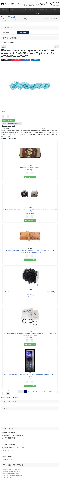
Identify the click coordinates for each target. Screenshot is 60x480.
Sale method (5, 128)
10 (50, 391)
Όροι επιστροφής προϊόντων (11, 473)
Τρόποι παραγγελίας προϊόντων (12, 469)
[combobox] (10, 32)
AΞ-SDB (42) (30, 378)
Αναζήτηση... (23, 32)
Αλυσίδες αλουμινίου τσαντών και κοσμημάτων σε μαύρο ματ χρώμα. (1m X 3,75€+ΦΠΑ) (30, 292)
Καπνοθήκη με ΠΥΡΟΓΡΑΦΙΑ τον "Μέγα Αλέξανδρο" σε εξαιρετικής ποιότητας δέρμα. (30, 250)
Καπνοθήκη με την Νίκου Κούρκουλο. (30, 167)
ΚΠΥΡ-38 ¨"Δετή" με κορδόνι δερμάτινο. (30, 252)
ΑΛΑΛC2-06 (30, 294)
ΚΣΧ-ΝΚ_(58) (30, 170)
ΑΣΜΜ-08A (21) (30, 337)
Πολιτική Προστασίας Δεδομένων (12, 475)
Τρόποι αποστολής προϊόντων (11, 471)
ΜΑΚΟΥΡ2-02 (30, 213)
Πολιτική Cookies (8, 477)
